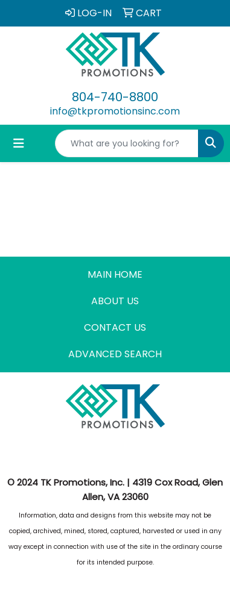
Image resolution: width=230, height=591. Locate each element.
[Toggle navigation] (18, 143)
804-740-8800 (115, 97)
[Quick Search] (127, 143)
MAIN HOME (115, 274)
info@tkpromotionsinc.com (115, 111)
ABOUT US (115, 301)
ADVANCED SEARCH (115, 354)
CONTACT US (115, 327)
